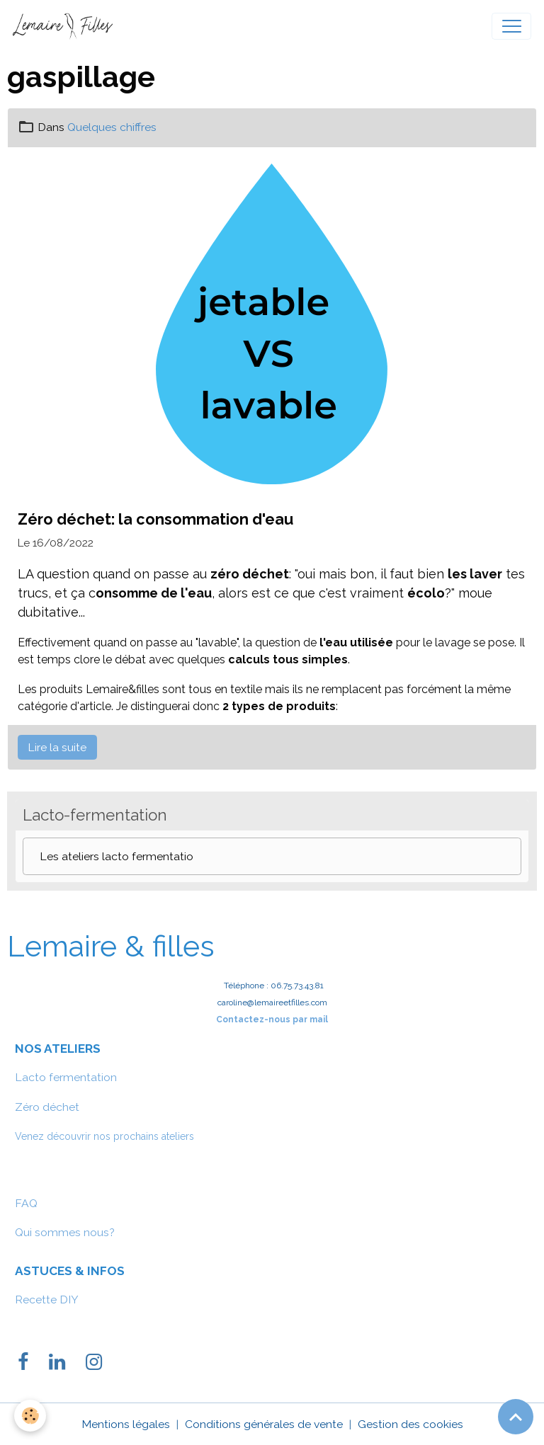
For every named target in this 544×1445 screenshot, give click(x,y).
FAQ (26, 1203)
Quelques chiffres (112, 127)
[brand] (66, 26)
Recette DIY (47, 1299)
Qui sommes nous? (65, 1232)
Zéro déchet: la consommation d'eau (155, 519)
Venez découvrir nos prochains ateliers (104, 1136)
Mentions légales (125, 1424)
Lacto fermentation (66, 1077)
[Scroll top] (515, 1416)
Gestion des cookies (410, 1424)
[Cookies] (30, 1416)
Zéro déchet (47, 1107)
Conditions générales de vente (264, 1424)
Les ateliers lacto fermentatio (116, 856)
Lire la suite (57, 747)
